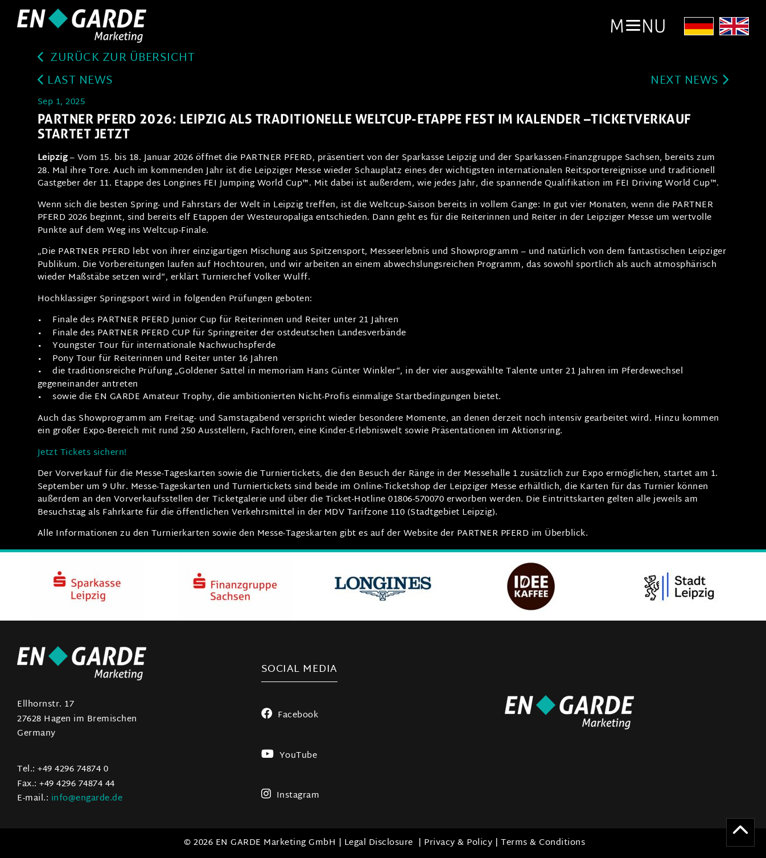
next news (689, 81)
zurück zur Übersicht (116, 58)
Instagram (290, 795)
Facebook (290, 715)
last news (75, 81)
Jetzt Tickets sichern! (82, 453)
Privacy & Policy (458, 843)
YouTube (289, 755)
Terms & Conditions (543, 843)
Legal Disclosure (378, 843)
